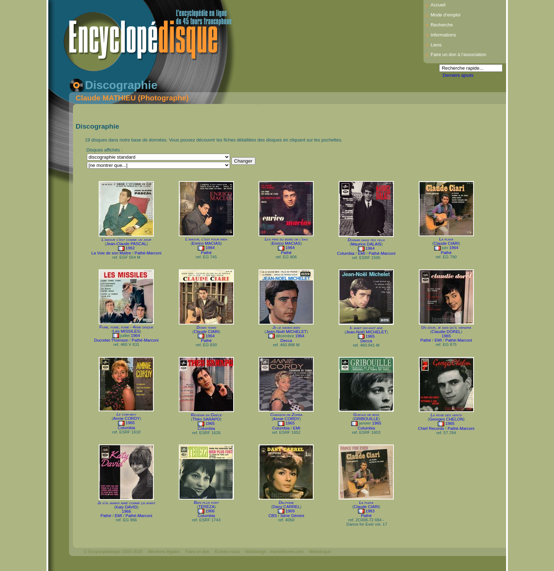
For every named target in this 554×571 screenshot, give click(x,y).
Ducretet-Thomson (111, 340)
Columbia (345, 253)
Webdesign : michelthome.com (274, 551)
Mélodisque (320, 551)
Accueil (438, 5)
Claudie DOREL (446, 331)
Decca (286, 340)
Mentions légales (164, 551)
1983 (370, 511)
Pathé (206, 252)
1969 (290, 511)
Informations (443, 35)
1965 (370, 336)
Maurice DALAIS (366, 244)
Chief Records (431, 428)
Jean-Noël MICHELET (286, 331)
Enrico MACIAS (206, 243)
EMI (361, 253)
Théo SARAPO (206, 419)
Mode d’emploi (445, 15)
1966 (126, 511)
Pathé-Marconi (147, 253)
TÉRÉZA (206, 507)
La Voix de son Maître (111, 253)
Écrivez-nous (227, 551)
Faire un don (197, 551)
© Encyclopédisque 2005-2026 (113, 551)
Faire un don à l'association (458, 54)
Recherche (442, 25)
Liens (436, 45)
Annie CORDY (126, 418)
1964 (210, 247)
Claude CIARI (446, 243)
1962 (130, 248)
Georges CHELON (446, 419)
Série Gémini (292, 515)
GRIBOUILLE (366, 419)
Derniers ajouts (458, 75)
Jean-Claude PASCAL (126, 244)
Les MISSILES (126, 331)
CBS (272, 515)
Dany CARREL (286, 507)
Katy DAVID (126, 507)
